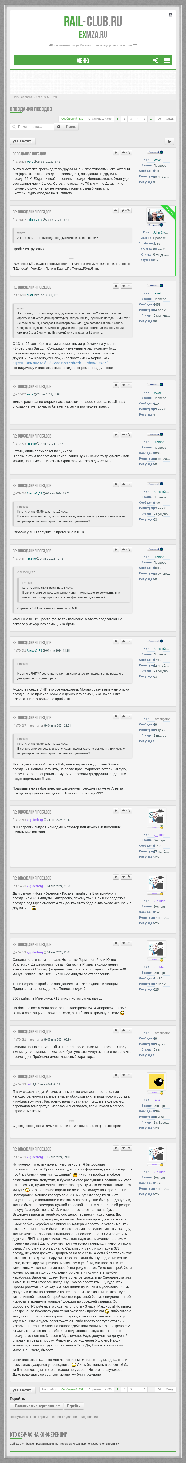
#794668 (19, 820)
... (151, 118)
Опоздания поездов (31, 109)
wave (30, 161)
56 (159, 118)
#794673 (19, 952)
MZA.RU (93, 34)
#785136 (19, 161)
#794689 (19, 1157)
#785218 (19, 295)
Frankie (31, 444)
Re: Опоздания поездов (32, 211)
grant (30, 295)
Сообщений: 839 (72, 118)
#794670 (19, 886)
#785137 (19, 219)
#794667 (19, 725)
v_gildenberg (35, 820)
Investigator (35, 725)
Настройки (49, 1389)
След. (170, 118)
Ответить (22, 141)
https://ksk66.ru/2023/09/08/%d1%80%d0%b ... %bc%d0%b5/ (60, 363)
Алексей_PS (34, 493)
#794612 (19, 650)
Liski (29, 1084)
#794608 (19, 444)
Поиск (71, 127)
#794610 (19, 493)
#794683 (19, 1084)
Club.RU (93, 21)
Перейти (74, 1406)
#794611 (19, 558)
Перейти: (17, 1399)
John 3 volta (34, 219)
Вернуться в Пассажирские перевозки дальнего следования (54, 1417)
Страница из (100, 118)
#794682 (19, 1039)
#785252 (19, 394)
